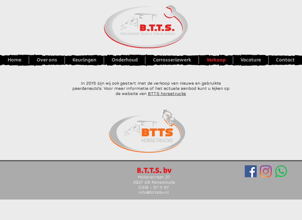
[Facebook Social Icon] (251, 171)
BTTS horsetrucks (167, 93)
